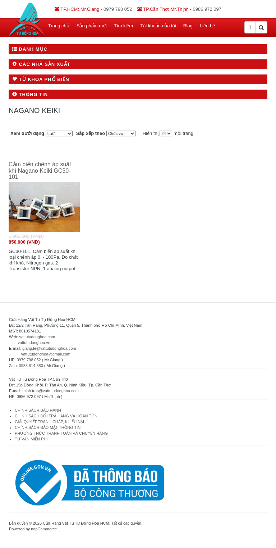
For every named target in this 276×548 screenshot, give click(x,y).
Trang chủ (58, 25)
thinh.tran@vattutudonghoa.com (50, 391)
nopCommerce (44, 529)
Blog (188, 25)
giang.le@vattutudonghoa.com (49, 348)
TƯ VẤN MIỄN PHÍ (31, 439)
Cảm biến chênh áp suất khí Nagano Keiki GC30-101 (40, 170)
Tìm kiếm (123, 25)
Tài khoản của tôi (158, 25)
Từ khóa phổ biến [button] (40, 79)
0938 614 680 (31, 365)
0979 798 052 (29, 360)
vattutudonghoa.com (37, 337)
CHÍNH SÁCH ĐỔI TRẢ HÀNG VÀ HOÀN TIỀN (56, 416)
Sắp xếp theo (90, 133)
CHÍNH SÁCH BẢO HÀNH (38, 410)
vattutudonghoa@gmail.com (45, 354)
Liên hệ (207, 25)
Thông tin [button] (30, 94)
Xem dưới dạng (27, 133)
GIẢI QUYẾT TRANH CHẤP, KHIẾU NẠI (49, 422)
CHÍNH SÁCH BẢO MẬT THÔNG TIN (47, 427)
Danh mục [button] (29, 49)
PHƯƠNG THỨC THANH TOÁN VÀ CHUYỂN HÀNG (61, 433)
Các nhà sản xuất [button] (41, 64)
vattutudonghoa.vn (34, 342)
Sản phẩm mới (92, 25)
